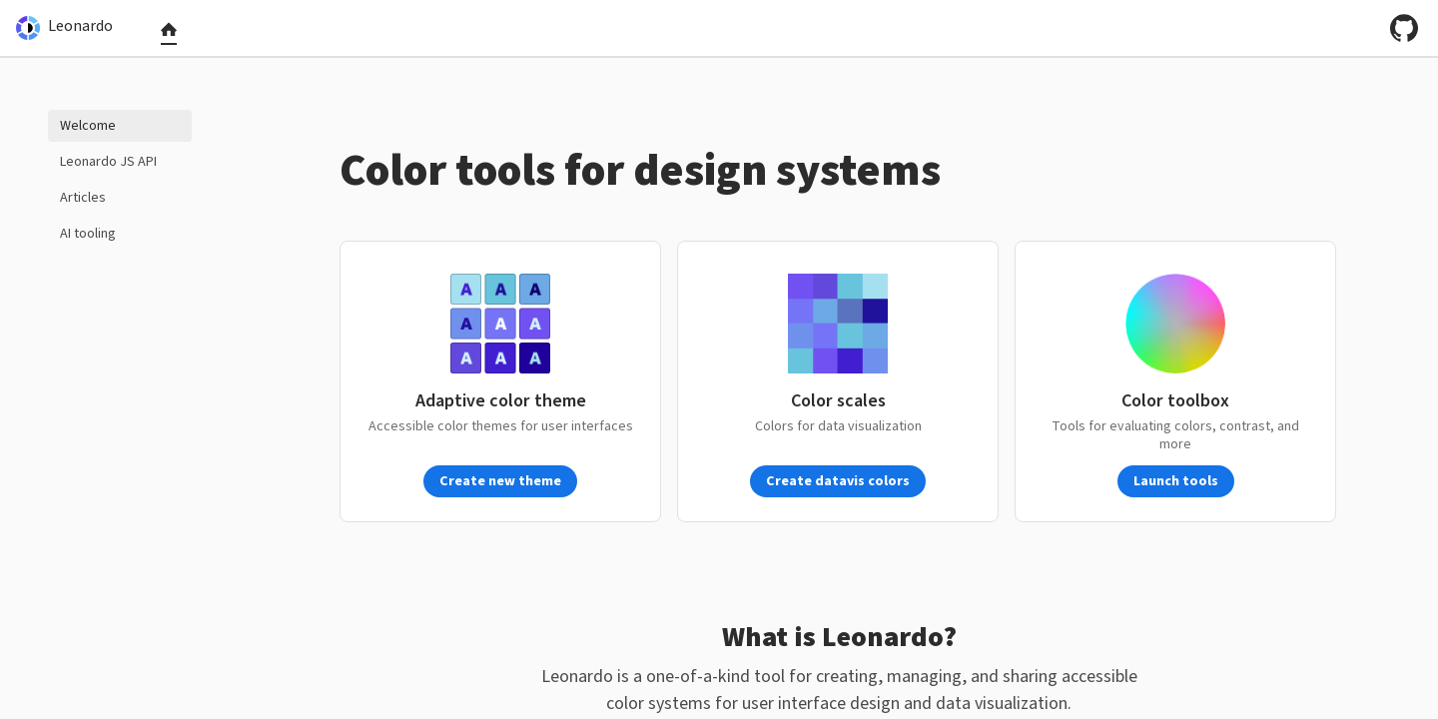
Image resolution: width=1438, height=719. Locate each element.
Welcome (88, 126)
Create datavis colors (838, 481)
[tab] (169, 34)
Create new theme (500, 481)
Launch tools (1175, 481)
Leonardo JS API (108, 162)
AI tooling (88, 234)
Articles (83, 198)
